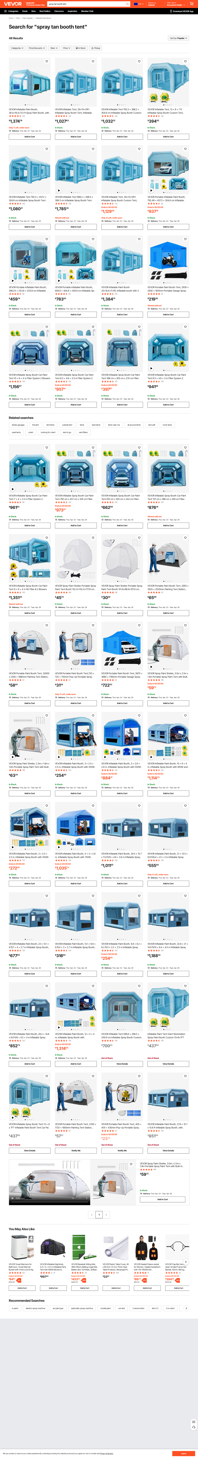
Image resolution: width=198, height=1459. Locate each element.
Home (11, 18)
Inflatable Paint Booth (43, 18)
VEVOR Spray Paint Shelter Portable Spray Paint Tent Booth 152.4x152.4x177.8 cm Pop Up (75, 589)
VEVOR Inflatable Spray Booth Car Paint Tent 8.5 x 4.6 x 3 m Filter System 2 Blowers (167, 378)
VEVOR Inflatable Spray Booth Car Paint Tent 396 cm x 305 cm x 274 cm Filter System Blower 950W (120, 378)
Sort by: (173, 38)
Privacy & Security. (106, 1453)
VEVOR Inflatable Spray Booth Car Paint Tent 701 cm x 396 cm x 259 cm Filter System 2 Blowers (167, 499)
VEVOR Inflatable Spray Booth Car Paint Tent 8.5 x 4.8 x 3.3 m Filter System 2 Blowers (74, 378)
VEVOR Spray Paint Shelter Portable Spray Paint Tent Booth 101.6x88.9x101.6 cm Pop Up (121, 589)
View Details (122, 1064)
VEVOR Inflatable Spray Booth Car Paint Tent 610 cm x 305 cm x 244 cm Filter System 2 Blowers (120, 499)
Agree (183, 1453)
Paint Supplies (28, 18)
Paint (18, 18)
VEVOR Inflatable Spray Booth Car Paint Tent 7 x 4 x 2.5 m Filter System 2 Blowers (28, 499)
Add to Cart (29, 136)
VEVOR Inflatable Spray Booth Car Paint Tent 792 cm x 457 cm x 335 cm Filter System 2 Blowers (74, 499)
